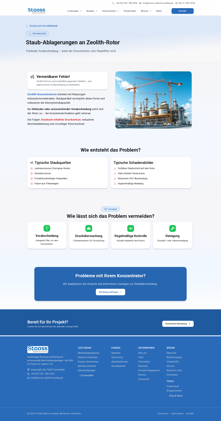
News (159, 11)
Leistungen (75, 11)
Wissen (146, 11)
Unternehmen (110, 11)
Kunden (92, 11)
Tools (170, 381)
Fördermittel (130, 11)
